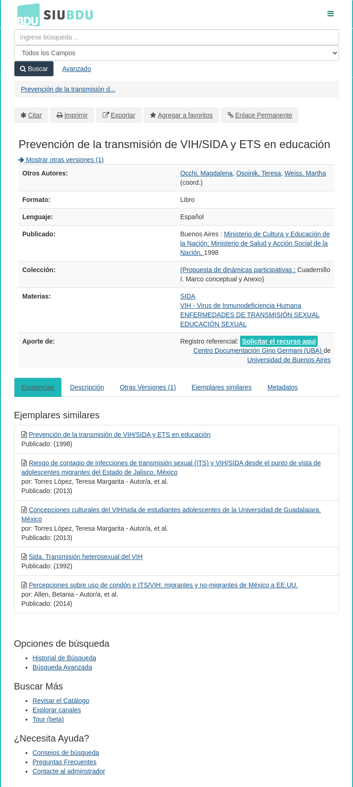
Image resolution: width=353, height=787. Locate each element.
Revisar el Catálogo (61, 700)
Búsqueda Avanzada (62, 667)
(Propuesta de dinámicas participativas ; (237, 269)
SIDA (188, 296)
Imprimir (76, 115)
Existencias (37, 387)
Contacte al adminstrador (69, 771)
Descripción (87, 387)
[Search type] (176, 53)
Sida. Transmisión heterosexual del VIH (86, 556)
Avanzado (76, 68)
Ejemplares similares (222, 387)
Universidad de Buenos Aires (289, 360)
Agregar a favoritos (185, 115)
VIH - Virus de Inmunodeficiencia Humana (240, 305)
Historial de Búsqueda (64, 658)
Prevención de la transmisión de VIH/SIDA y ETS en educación (119, 434)
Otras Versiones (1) (148, 387)
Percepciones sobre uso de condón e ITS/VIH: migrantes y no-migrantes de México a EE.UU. (163, 585)
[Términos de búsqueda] (176, 37)
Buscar (34, 68)
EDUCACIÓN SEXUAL (213, 324)
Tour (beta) (48, 719)
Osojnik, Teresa (258, 173)
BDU (26, 14)
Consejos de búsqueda (66, 752)
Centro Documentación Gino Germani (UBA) (258, 350)
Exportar (123, 115)
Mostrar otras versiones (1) (61, 159)
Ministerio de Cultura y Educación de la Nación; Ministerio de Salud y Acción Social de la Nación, (255, 243)
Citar (35, 115)
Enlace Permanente (263, 115)
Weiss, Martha (305, 173)
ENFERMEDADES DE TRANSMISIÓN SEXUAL (250, 315)
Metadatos (283, 387)
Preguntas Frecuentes (65, 762)
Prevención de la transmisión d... (68, 89)
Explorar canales (57, 710)
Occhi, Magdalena (206, 173)
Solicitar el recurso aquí (279, 341)
